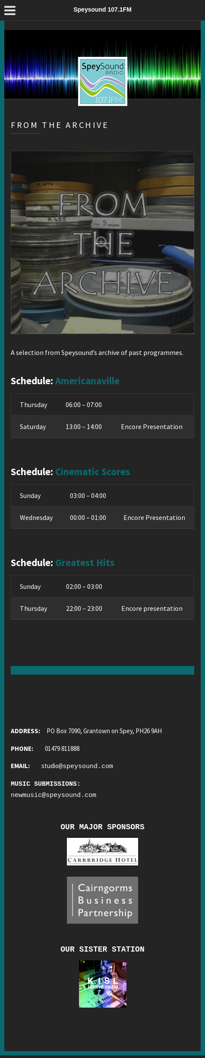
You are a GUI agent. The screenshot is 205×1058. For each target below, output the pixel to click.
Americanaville (87, 380)
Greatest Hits (84, 562)
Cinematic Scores (92, 471)
